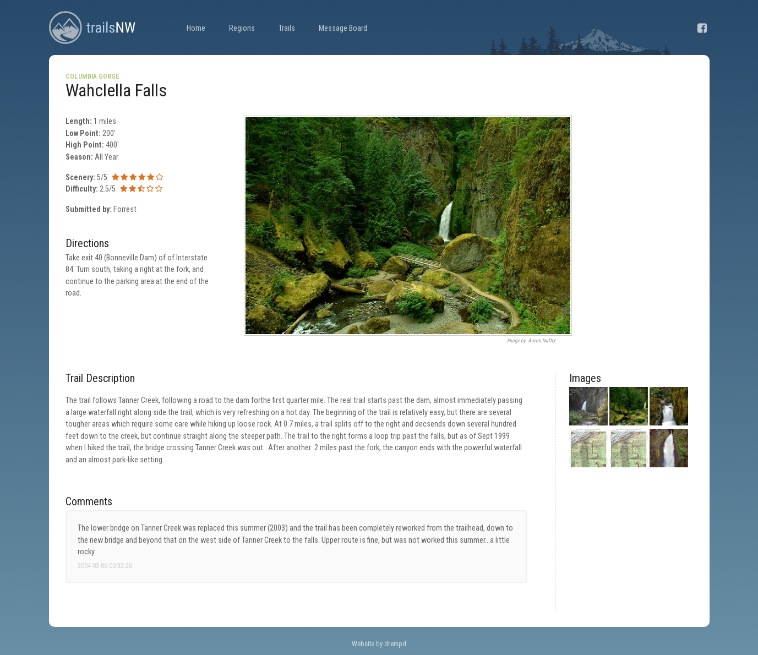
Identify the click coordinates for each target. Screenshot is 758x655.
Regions (242, 28)
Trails (287, 28)
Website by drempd (379, 644)
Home (196, 28)
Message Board (343, 28)
